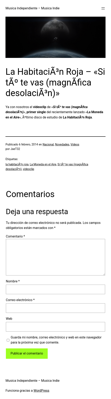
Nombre (13, 281)
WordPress (41, 390)
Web (9, 319)
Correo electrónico (20, 300)
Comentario (15, 236)
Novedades (62, 144)
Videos (75, 144)
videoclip (28, 169)
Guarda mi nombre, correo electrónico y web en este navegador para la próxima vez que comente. (56, 340)
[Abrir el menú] (103, 8)
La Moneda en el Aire (43, 164)
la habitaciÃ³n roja (16, 164)
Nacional (48, 144)
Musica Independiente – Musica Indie (32, 8)
